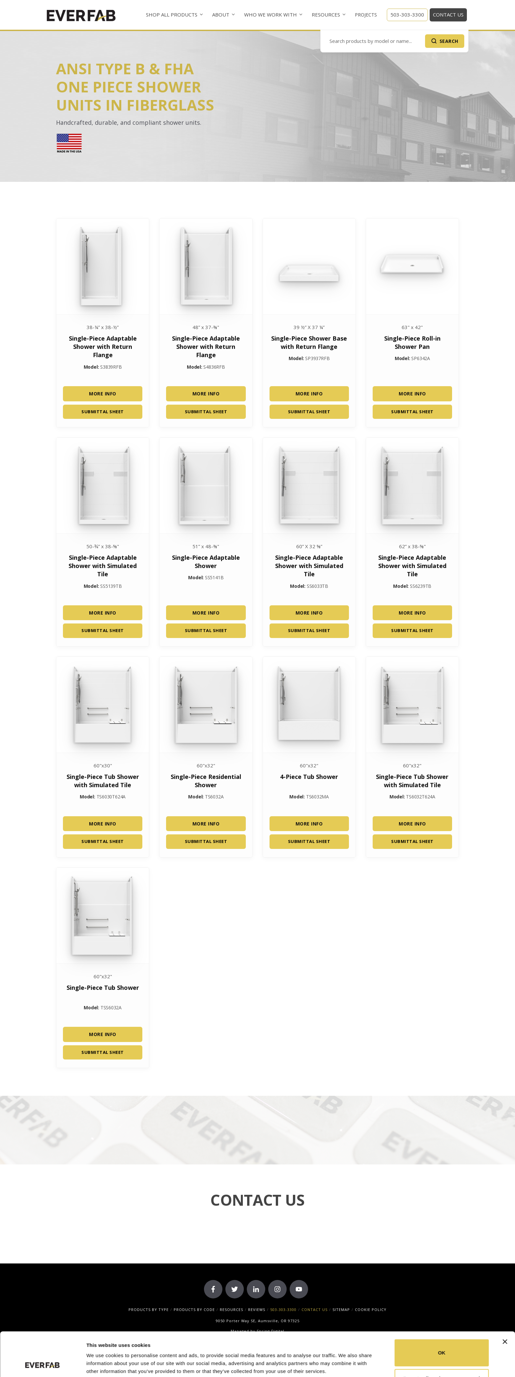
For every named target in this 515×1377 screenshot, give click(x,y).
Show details (101, 1364)
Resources (326, 14)
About (220, 14)
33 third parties (138, 1346)
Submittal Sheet (102, 412)
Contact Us (448, 14)
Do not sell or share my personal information (441, 1341)
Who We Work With (270, 14)
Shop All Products (171, 14)
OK (441, 1311)
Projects (366, 15)
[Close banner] (504, 1300)
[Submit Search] (444, 41)
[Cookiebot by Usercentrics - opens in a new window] (43, 1364)
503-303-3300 (407, 14)
